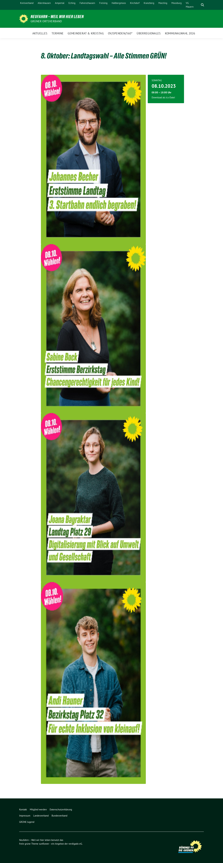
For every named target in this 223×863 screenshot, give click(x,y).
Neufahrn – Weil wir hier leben (57, 16)
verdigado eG (75, 843)
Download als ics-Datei (163, 97)
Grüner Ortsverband (46, 21)
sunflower (44, 843)
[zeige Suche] (202, 5)
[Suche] (197, 5)
